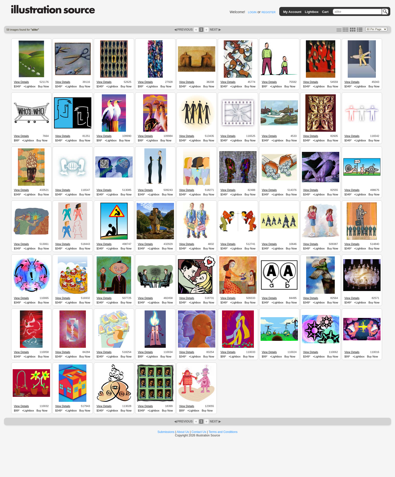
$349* (17, 86)
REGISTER (269, 12)
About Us (183, 432)
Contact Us (198, 432)
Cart (325, 12)
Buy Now (43, 86)
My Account (292, 12)
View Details (21, 81)
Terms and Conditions (223, 432)
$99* (141, 86)
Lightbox (312, 12)
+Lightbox (30, 86)
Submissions (166, 432)
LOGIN (252, 12)
